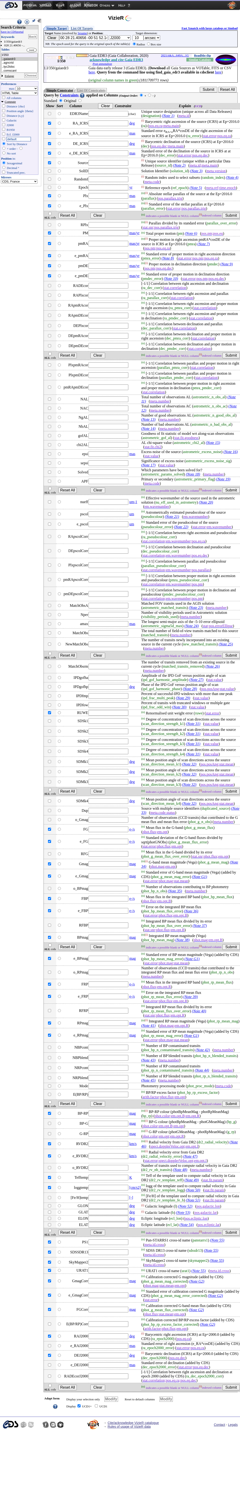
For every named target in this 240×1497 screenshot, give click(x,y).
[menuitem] (11, 5)
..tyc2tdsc (19, 67)
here (92, 72)
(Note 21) (172, 517)
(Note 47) (190, 1156)
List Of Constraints (91, 90)
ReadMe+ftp (202, 55)
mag (132, 864)
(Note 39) (190, 997)
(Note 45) (148, 1080)
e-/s (132, 829)
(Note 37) (199, 926)
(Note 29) (183, 698)
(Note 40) (199, 1011)
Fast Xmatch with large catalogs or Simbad (209, 28)
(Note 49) (192, 1180)
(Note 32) (189, 764)
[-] (131, 1198)
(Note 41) (148, 1026)
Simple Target (56, 28)
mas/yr (134, 233)
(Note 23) (196, 608)
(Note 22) (181, 527)
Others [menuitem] (105, 5)
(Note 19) (223, 479)
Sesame (82, 33)
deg (132, 123)
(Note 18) (193, 474)
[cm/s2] (135, 1188)
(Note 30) (179, 707)
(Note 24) (192, 626)
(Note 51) (193, 1200)
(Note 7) (203, 244)
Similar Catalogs (200, 59)
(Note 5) (195, 188)
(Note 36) (191, 911)
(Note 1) (168, 116)
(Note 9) (226, 264)
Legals (233, 1425)
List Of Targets (82, 28)
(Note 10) (171, 279)
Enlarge (9, 76)
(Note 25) (226, 644)
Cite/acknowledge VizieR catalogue (133, 1423)
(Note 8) (168, 258)
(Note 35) (175, 891)
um (131, 514)
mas (132, 133)
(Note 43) (148, 1060)
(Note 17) (148, 465)
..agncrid (19, 63)
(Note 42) (203, 1050)
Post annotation (102, 64)
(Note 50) (193, 1190)
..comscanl (19, 71)
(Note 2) (179, 165)
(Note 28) (190, 689)
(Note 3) (196, 171)
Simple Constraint (59, 90)
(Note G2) (196, 1281)
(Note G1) (199, 877)
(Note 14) (148, 429)
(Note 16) (230, 452)
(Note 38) (182, 940)
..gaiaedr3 (19, 59)
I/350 (19, 55)
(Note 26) (212, 666)
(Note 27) (196, 680)
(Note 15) (213, 443)
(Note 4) (232, 177)
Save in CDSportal (12, 31)
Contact (219, 1425)
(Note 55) (217, 1240)
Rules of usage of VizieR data (129, 1426)
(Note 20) (206, 502)
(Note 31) (193, 724)
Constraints (72, 95)
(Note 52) (185, 1206)
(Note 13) (148, 419)
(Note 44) (202, 1070)
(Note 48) (180, 1170)
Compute (10, 101)
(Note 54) (186, 1225)
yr (130, 187)
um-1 (133, 502)
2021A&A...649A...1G (175, 55)
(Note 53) (183, 1213)
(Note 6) (191, 234)
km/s (133, 1144)
